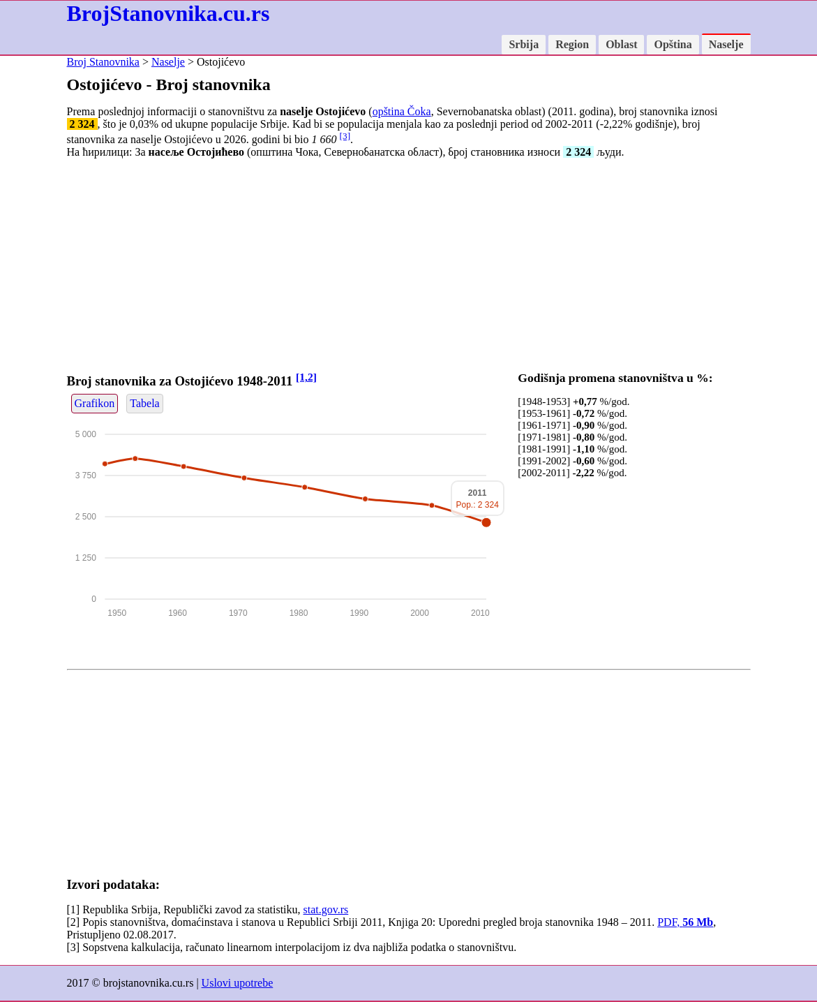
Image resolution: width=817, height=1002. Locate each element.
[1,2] (306, 377)
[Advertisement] (409, 267)
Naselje (726, 44)
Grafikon (95, 403)
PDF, (685, 922)
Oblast (621, 44)
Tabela (144, 403)
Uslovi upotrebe (237, 983)
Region (572, 44)
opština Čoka (402, 111)
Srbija (524, 44)
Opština (672, 44)
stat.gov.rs (326, 909)
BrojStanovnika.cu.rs (168, 13)
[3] (345, 136)
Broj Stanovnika (103, 62)
